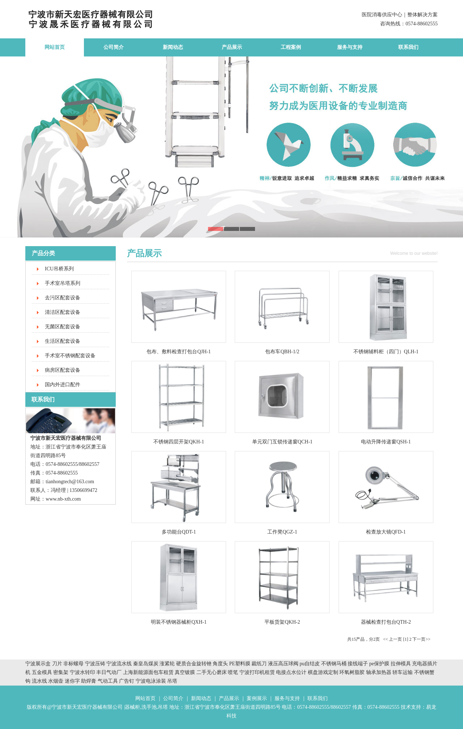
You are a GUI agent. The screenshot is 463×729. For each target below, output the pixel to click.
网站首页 (54, 47)
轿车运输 (402, 672)
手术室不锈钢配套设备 (70, 355)
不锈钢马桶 (334, 663)
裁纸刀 (259, 663)
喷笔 (233, 672)
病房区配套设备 (62, 370)
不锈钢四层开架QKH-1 (178, 441)
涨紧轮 (167, 663)
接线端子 (358, 663)
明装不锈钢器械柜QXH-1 (179, 622)
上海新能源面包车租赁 (149, 672)
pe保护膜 (379, 663)
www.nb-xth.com (63, 499)
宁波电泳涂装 (151, 681)
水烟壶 (55, 681)
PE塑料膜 (239, 663)
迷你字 (72, 681)
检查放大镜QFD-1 (386, 532)
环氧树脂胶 (352, 672)
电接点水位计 (291, 672)
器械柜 (132, 707)
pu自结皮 (310, 663)
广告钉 (126, 681)
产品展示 (232, 47)
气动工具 (108, 681)
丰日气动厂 (109, 672)
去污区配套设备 (62, 297)
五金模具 (43, 672)
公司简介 (113, 47)
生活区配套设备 (62, 341)
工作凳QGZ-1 (282, 532)
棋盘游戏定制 (323, 672)
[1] (405, 639)
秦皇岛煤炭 (145, 663)
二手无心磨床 (211, 672)
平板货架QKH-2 (282, 622)
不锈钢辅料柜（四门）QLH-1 (386, 351)
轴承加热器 (378, 672)
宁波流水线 (119, 663)
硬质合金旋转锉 (194, 663)
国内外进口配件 (62, 384)
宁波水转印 (83, 672)
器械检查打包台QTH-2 (386, 622)
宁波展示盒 (38, 663)
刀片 (57, 663)
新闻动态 (173, 47)
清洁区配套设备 (62, 312)
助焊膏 (88, 681)
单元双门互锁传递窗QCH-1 (282, 441)
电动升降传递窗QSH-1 (386, 441)
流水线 (39, 681)
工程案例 (291, 47)
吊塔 (172, 681)
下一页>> (421, 639)
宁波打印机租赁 (257, 672)
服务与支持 (349, 47)
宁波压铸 (95, 663)
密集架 (61, 672)
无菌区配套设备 (62, 326)
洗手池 (149, 707)
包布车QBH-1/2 (282, 351)
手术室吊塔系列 (62, 283)
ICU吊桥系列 (59, 268)
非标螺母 (73, 663)
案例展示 (257, 698)
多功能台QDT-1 (179, 532)
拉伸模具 (401, 663)
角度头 (220, 663)
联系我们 (408, 47)
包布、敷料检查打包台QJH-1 (178, 351)
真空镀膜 (185, 672)
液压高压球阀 (284, 663)
